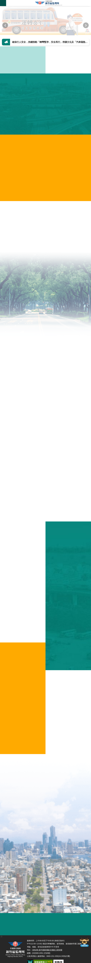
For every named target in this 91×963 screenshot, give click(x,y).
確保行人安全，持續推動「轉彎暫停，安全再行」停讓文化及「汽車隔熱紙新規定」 (51, 42)
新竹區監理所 (48, 3)
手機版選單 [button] (3, 3)
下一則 (86, 25)
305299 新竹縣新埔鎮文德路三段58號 (47, 950)
